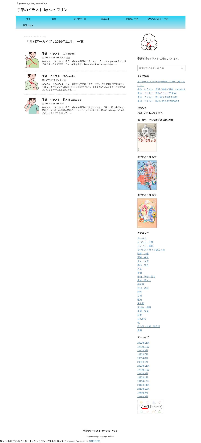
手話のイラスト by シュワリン (42, 10)
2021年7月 (142, 354)
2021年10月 (143, 346)
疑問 (139, 315)
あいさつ (141, 238)
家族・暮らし (144, 280)
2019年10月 (143, 389)
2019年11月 (143, 385)
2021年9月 (142, 350)
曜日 (139, 299)
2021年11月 (143, 342)
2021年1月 (142, 362)
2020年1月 (142, 377)
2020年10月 (143, 369)
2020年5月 (142, 373)
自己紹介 (141, 319)
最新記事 (105, 19)
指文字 (140, 284)
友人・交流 (64, 57)
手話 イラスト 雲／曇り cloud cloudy (157, 97)
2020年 (35, 36)
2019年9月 (142, 392)
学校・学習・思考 (146, 276)
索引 (28, 19)
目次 (54, 19)
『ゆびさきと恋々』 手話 (156, 19)
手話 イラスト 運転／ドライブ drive (156, 93)
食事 (139, 330)
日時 (61, 103)
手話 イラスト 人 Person (58, 53)
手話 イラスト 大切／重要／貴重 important (161, 89)
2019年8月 (142, 396)
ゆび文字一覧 (80, 19)
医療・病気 (143, 257)
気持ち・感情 (144, 307)
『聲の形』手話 (131, 19)
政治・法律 (143, 288)
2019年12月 (143, 381)
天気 (139, 269)
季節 (139, 272)
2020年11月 (143, 366)
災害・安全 (143, 311)
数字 (139, 292)
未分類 (62, 80)
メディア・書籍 (145, 246)
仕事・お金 (143, 253)
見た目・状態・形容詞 (148, 326)
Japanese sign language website (100, 437)
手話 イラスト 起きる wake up (61, 99)
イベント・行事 (145, 242)
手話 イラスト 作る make (58, 76)
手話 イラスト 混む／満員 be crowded (158, 100)
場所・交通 (143, 265)
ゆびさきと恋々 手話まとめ (151, 249)
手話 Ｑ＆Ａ (28, 25)
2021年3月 (142, 358)
